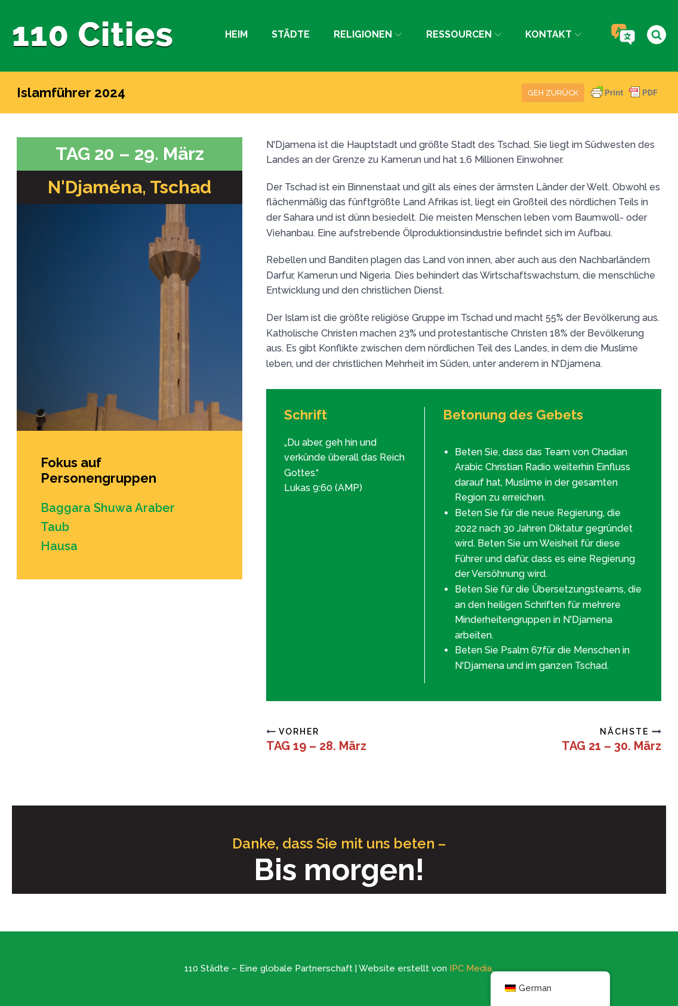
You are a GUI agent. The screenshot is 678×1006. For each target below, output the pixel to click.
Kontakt (553, 34)
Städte (291, 34)
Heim (236, 34)
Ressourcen (463, 34)
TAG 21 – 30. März (611, 746)
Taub (55, 527)
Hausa (59, 546)
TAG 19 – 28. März (316, 746)
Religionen (368, 34)
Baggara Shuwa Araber (108, 508)
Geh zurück (553, 92)
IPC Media (470, 968)
